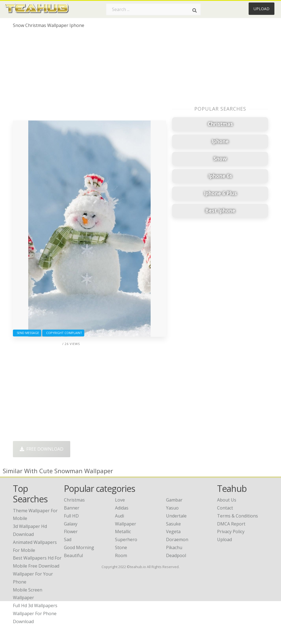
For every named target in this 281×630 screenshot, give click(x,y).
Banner (71, 508)
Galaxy (70, 524)
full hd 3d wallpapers (35, 605)
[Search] (194, 10)
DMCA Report (231, 524)
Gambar (174, 500)
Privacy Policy (231, 531)
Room (121, 555)
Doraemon (177, 539)
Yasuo (172, 508)
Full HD (71, 516)
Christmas (74, 500)
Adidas (121, 508)
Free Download (41, 449)
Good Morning (79, 547)
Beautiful (73, 555)
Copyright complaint (63, 333)
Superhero (126, 539)
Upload (261, 8)
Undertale (176, 516)
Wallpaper (125, 524)
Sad (67, 539)
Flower (71, 531)
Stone (121, 547)
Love (120, 500)
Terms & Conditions (237, 516)
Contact (225, 508)
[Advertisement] (89, 76)
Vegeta (173, 531)
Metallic (123, 531)
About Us (226, 500)
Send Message (27, 333)
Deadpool (176, 555)
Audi (119, 516)
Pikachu (174, 547)
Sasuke (173, 524)
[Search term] (153, 9)
